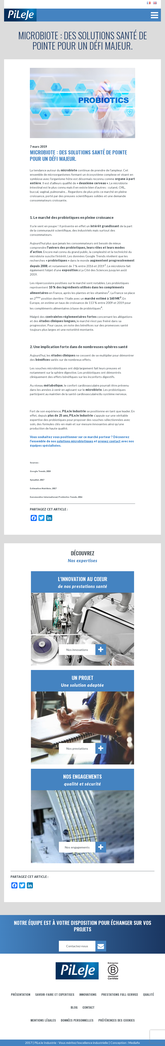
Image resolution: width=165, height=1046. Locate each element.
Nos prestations (86, 748)
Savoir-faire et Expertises (54, 994)
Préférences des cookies (116, 1020)
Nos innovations (86, 649)
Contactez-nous (86, 946)
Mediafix (134, 1042)
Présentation (20, 994)
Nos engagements (85, 847)
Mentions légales (43, 1020)
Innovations (87, 994)
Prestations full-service (119, 994)
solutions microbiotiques (75, 441)
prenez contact (109, 441)
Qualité (148, 994)
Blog (74, 1007)
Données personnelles (77, 1020)
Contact (88, 1007)
